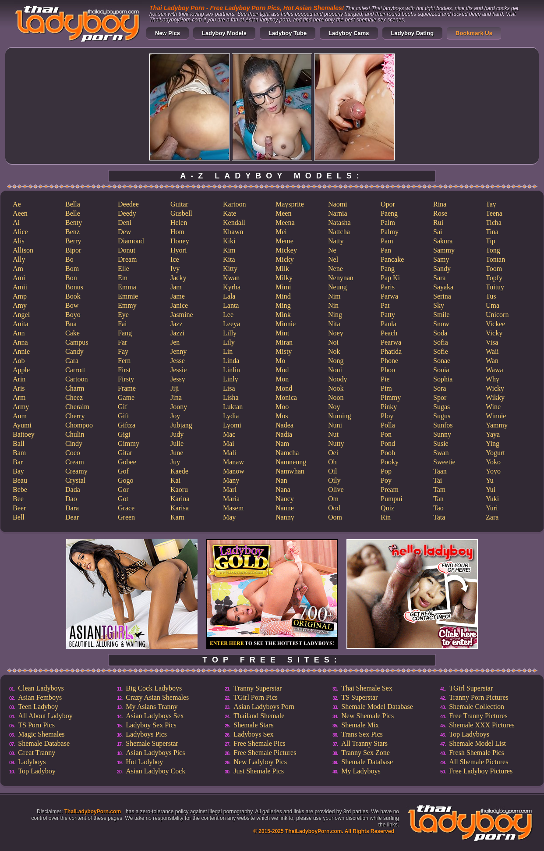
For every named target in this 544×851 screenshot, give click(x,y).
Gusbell (181, 213)
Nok (334, 351)
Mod (282, 370)
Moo (282, 406)
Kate (229, 213)
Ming (283, 305)
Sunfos (442, 425)
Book (73, 296)
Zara (492, 517)
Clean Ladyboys (41, 688)
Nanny (285, 517)
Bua (71, 324)
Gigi (124, 434)
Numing (339, 416)
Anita (20, 324)
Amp (20, 296)
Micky (285, 259)
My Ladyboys (360, 771)
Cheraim (77, 406)
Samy (441, 259)
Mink (283, 314)
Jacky (178, 277)
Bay (18, 471)
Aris (19, 388)
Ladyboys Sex (253, 734)
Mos (282, 416)
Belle (72, 213)
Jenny (178, 351)
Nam (282, 443)
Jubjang (181, 425)
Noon (336, 397)
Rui (438, 222)
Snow (441, 324)
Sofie (440, 351)
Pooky (390, 462)
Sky (438, 305)
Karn (177, 517)
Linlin (231, 370)
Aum (20, 416)
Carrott (75, 370)
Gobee (127, 462)
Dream (127, 259)
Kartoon (234, 204)
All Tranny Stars (364, 743)
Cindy (73, 443)
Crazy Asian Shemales (157, 697)
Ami (19, 277)
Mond (284, 388)
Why (492, 379)
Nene (335, 268)
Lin (228, 351)
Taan (440, 471)
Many (231, 480)
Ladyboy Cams (349, 33)
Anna (20, 342)
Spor (439, 397)
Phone (389, 360)
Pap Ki (390, 277)
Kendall (234, 222)
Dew (124, 231)
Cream (74, 462)
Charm (75, 388)
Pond (388, 443)
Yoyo (493, 471)
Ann (19, 333)
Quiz (387, 508)
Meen (283, 213)
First (124, 370)
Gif (122, 406)
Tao (438, 508)
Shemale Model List (477, 743)
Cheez (74, 397)
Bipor (73, 250)
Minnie (286, 324)
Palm (388, 222)
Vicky (494, 333)
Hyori (178, 250)
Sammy (444, 250)
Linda (231, 360)
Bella (72, 204)
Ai (16, 222)
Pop (386, 471)
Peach (389, 333)
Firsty (126, 379)
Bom (72, 268)
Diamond (131, 241)
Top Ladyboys (469, 734)
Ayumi (22, 425)
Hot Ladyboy (144, 762)
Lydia (231, 416)
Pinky (389, 406)
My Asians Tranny (151, 706)
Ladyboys (32, 762)
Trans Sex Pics (362, 734)
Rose (440, 213)
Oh (332, 462)
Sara (439, 277)
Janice (179, 305)
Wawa (494, 370)
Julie (177, 443)
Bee (18, 498)
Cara (71, 360)
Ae (17, 204)
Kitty (230, 268)
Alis (19, 241)
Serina (442, 296)
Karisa (179, 508)
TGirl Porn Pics (255, 697)
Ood (334, 508)
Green (126, 517)
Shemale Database (44, 743)
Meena (285, 222)
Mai (228, 443)
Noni (335, 370)
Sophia (442, 379)
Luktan (233, 406)
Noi (333, 342)
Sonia (441, 370)
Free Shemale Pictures (264, 752)
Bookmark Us (474, 33)
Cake (72, 333)
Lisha (231, 397)
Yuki (492, 498)
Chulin (75, 434)
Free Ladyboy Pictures (480, 771)
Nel (333, 259)
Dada (72, 489)
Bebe (20, 489)
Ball (19, 443)
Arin (19, 379)
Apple (21, 370)
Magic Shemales (41, 734)
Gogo (126, 480)
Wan (492, 360)
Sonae (441, 360)
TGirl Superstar (471, 688)
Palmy (390, 231)
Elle (123, 268)
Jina (176, 397)
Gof (123, 471)
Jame (177, 296)
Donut (126, 250)
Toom (494, 268)
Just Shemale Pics (258, 771)
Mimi (283, 287)
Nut (333, 434)
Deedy (127, 213)
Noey (335, 333)
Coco (72, 452)
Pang (388, 268)
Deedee (128, 204)
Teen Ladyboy (38, 706)
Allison (23, 250)
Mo (280, 360)
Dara (72, 508)
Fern (124, 360)
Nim (334, 296)
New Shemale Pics (367, 715)
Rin (386, 517)
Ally (19, 259)
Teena (494, 213)
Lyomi (232, 425)
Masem (233, 508)
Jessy (177, 379)
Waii (492, 351)
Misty (284, 351)
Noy (334, 406)
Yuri (492, 508)
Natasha (339, 222)
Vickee (495, 324)
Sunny (442, 434)
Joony (178, 406)
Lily (229, 342)
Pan (386, 250)
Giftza (126, 425)
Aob (19, 360)
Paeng (389, 213)
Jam (176, 287)
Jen (175, 342)
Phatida (391, 351)
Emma (127, 287)
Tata (439, 517)
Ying (492, 443)
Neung (337, 287)
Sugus (441, 416)
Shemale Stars (253, 725)
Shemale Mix (360, 725)
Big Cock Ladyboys (154, 688)
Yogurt (495, 452)
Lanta (231, 305)
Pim (386, 388)
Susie (441, 443)
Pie (385, 379)
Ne (332, 250)
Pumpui (392, 498)
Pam (387, 241)
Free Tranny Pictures (478, 715)
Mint (282, 333)
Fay (123, 351)
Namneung (291, 462)
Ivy (175, 268)
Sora (439, 388)
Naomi (337, 204)
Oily (334, 480)
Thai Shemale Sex (366, 688)
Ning (335, 314)
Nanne (285, 508)
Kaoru (179, 489)
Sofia (440, 342)
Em (122, 277)
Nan (281, 480)
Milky (284, 277)
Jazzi (177, 333)
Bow (71, 305)
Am (18, 268)
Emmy (127, 305)
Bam (19, 452)
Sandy (442, 268)
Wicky (495, 388)
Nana (283, 489)
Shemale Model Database (377, 706)
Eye (123, 314)
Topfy (494, 277)
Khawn (233, 231)
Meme (284, 241)
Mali (229, 452)
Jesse (177, 360)
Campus (76, 342)
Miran (284, 342)
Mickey (286, 250)
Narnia (337, 213)
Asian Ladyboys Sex (155, 715)
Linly (230, 379)
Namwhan (290, 471)
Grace (126, 508)
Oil (332, 471)
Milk (282, 268)
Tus (491, 296)
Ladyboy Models (224, 33)
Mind (283, 296)
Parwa (389, 296)
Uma (492, 305)
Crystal (75, 480)
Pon (386, 434)
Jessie (178, 370)
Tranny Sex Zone (365, 752)
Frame (127, 388)
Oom (335, 517)
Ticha (494, 222)
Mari (230, 489)
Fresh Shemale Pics (476, 752)
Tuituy (495, 287)
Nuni (335, 425)
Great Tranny (36, 752)
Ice (174, 259)
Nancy (285, 498)
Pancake (392, 259)
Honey (179, 241)
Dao (71, 498)
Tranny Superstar (257, 688)
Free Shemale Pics (259, 743)
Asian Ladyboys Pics (155, 752)
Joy (175, 416)
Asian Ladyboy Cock (155, 771)
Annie (21, 351)
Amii (20, 287)
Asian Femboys (40, 697)
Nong (336, 360)
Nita (334, 324)
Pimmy (391, 397)
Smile (441, 314)
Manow (233, 471)
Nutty (336, 443)
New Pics (167, 33)
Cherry (75, 416)
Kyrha (231, 287)
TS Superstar (359, 697)
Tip (490, 241)
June (176, 452)
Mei (281, 231)
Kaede (179, 471)
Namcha (287, 452)
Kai (175, 480)
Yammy (497, 425)
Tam (439, 489)
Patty (388, 314)
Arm (19, 397)
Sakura (442, 241)
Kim (229, 250)
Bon (71, 277)
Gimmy (128, 443)
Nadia (284, 434)
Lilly (230, 333)
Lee (228, 314)
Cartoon (76, 379)
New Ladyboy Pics (260, 762)
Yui (490, 489)
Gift (123, 416)
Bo (69, 259)
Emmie (128, 296)
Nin (333, 305)
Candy (74, 351)
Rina (439, 204)
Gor (123, 489)
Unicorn (497, 314)
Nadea (284, 425)
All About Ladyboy (45, 715)
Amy (20, 305)
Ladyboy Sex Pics (151, 725)
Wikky (495, 397)
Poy (386, 480)
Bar (18, 462)
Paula (388, 324)
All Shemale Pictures (478, 762)
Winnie (496, 416)
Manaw (233, 462)
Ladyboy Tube (287, 33)
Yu (490, 480)
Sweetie (444, 462)
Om (333, 498)
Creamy (76, 471)
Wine (493, 406)
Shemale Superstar (152, 743)
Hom (177, 231)
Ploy (387, 416)
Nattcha (339, 231)
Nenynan (340, 277)
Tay (491, 204)
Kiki (229, 241)
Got (123, 498)
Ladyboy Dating (412, 33)
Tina (492, 231)
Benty (73, 222)
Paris (388, 287)
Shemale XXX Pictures (481, 725)
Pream (390, 489)
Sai (437, 231)
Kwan (231, 277)
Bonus (74, 287)
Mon (282, 379)
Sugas (441, 406)
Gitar (125, 452)
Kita (229, 259)
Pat (385, 305)
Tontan (495, 259)
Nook (336, 388)
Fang (125, 333)
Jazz (176, 324)
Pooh (388, 452)
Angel (21, 314)
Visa (492, 342)
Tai (437, 480)
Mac (229, 434)
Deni (124, 222)
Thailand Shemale (258, 715)
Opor (388, 204)
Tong (493, 250)
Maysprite (290, 204)
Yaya (493, 434)
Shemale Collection (476, 706)
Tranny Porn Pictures (478, 697)
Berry (73, 241)
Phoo (388, 370)
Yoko (493, 462)
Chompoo (79, 425)
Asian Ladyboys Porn (263, 706)
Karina (180, 498)
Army (21, 406)
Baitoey (24, 434)
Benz (72, 231)
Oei (333, 452)
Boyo (73, 314)
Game (126, 397)
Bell (19, 517)
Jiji (174, 388)
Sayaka (443, 287)
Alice (20, 231)
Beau (20, 480)
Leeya (231, 324)
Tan (438, 498)
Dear (72, 517)
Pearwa (391, 342)
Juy (175, 462)
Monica (286, 397)
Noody (337, 379)
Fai (122, 324)
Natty (336, 241)
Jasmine (181, 314)
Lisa (229, 388)
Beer (19, 508)
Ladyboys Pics (146, 734)
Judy (177, 434)
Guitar (179, 204)
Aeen (20, 213)
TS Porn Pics (36, 725)
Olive (336, 489)
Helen (178, 222)
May (229, 517)
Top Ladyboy (37, 771)
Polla (388, 425)
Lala (229, 296)
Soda (440, 333)
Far (122, 342)
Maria (231, 498)
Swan (441, 452)
